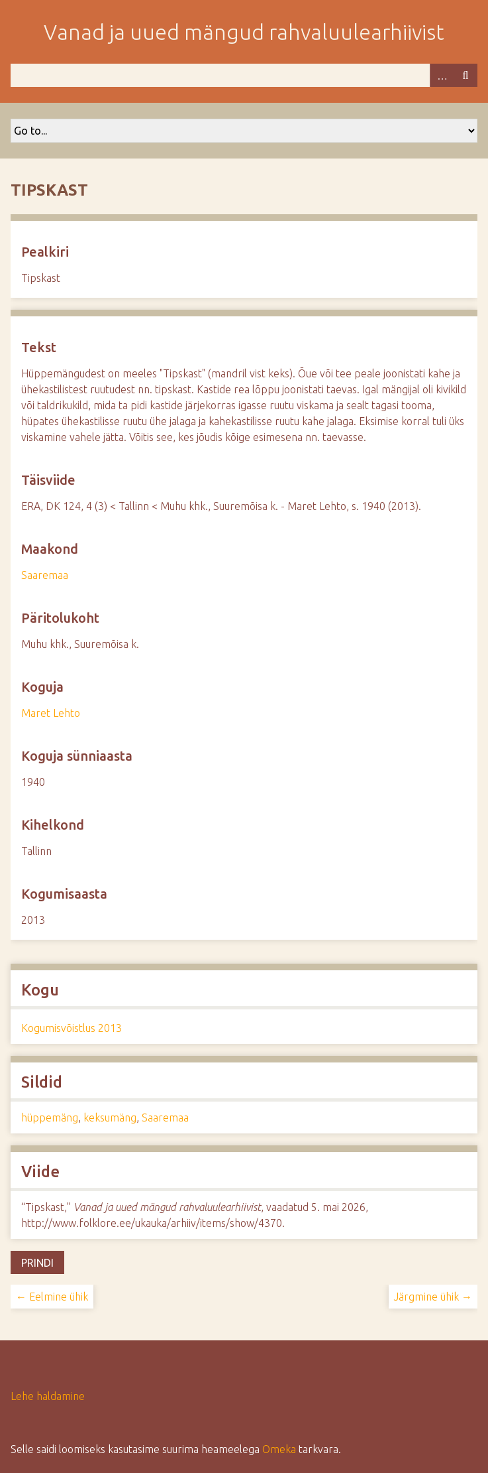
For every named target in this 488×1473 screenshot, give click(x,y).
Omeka (279, 1449)
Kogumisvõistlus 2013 (71, 1028)
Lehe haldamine (48, 1396)
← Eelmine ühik (52, 1297)
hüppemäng (49, 1117)
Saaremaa (44, 575)
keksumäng (109, 1117)
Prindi (37, 1263)
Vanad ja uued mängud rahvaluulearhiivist (244, 32)
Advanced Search (442, 75)
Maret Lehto (50, 713)
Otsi (465, 75)
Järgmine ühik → (433, 1297)
